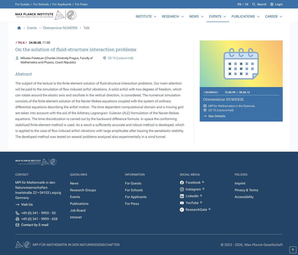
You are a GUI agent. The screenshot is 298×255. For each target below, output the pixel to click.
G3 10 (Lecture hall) (120, 58)
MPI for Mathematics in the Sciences (231, 106)
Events (215, 16)
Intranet (76, 217)
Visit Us (27, 204)
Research (170, 16)
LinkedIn (193, 196)
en (240, 4)
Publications (243, 16)
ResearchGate (197, 210)
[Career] (281, 16)
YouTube (193, 203)
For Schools (41, 4)
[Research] (182, 16)
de (247, 4)
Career (271, 16)
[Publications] (258, 16)
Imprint (240, 183)
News (194, 16)
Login (279, 4)
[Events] (224, 16)
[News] (202, 16)
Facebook (193, 182)
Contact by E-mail (34, 225)
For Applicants (61, 4)
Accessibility (244, 197)
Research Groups (83, 190)
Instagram (194, 189)
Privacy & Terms (246, 190)
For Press (81, 4)
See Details (216, 116)
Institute (144, 16)
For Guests (22, 4)
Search (262, 4)
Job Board (78, 210)
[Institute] (155, 16)
